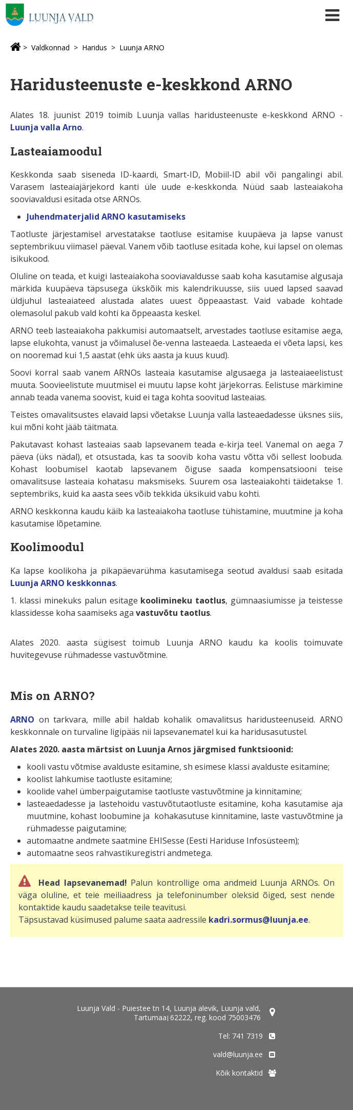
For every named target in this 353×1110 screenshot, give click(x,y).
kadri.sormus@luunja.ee (258, 919)
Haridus (94, 47)
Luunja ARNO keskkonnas (63, 583)
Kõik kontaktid (239, 1073)
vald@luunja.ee (238, 1054)
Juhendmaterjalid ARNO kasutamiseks (106, 216)
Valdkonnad (50, 47)
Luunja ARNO (141, 47)
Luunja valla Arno (46, 127)
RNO (25, 719)
